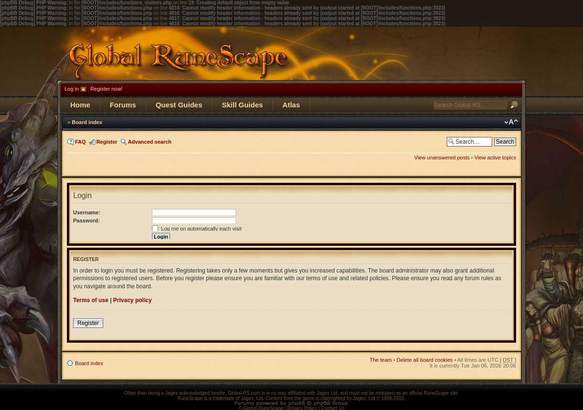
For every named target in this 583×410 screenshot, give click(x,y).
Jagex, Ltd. (252, 398)
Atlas (291, 105)
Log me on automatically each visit (196, 228)
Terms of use (90, 300)
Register (107, 142)
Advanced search (150, 142)
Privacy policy (132, 300)
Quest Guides (179, 105)
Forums (123, 105)
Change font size (511, 122)
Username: (86, 212)
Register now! (106, 89)
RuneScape (190, 398)
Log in (72, 89)
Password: (86, 220)
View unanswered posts (442, 157)
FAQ (80, 142)
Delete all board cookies (425, 360)
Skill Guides (242, 105)
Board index (87, 122)
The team (381, 360)
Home (80, 105)
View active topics (495, 157)
